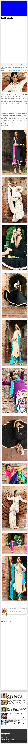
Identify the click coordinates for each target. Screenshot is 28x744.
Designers (13, 70)
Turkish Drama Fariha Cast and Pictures (15, 707)
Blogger (8, 741)
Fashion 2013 (23, 70)
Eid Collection (18, 70)
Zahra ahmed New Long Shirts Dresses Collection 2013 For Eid (15, 721)
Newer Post (3, 643)
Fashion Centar (7, 18)
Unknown (5, 737)
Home (3, 2)
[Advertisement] (14, 34)
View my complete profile (7, 739)
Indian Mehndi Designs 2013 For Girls (15, 713)
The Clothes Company (8, 64)
